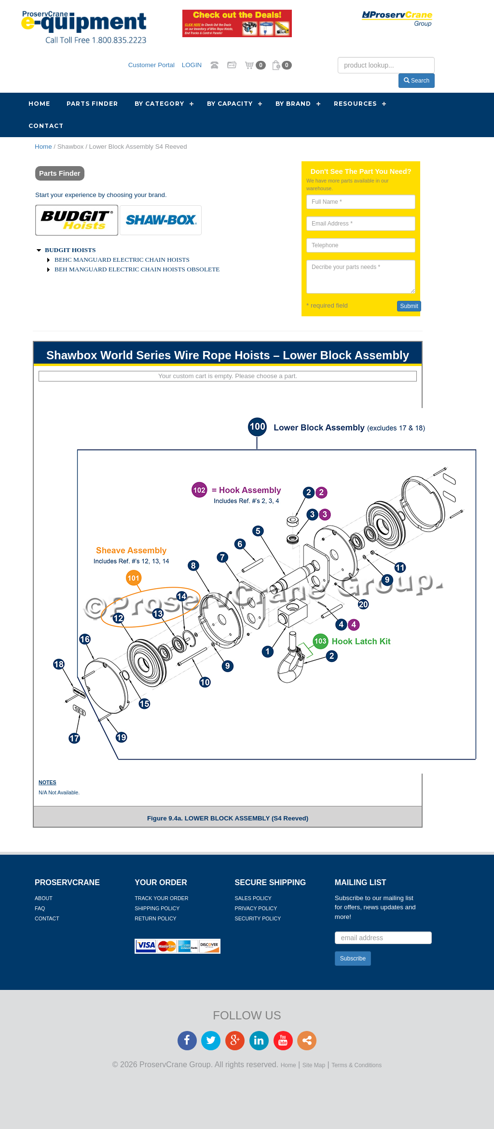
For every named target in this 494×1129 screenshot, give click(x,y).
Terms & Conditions (356, 1065)
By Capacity (230, 103)
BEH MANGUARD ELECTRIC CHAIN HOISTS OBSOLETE (137, 269)
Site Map (313, 1065)
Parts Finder (92, 103)
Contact (46, 125)
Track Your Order (161, 898)
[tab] (76, 220)
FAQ (40, 908)
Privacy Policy (256, 908)
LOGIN (192, 64)
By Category (159, 103)
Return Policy (155, 918)
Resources (355, 103)
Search (416, 80)
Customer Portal (151, 64)
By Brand (293, 103)
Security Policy (258, 918)
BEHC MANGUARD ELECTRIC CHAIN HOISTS (122, 259)
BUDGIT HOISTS (70, 250)
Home (39, 103)
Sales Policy (253, 898)
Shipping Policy (157, 908)
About (44, 898)
